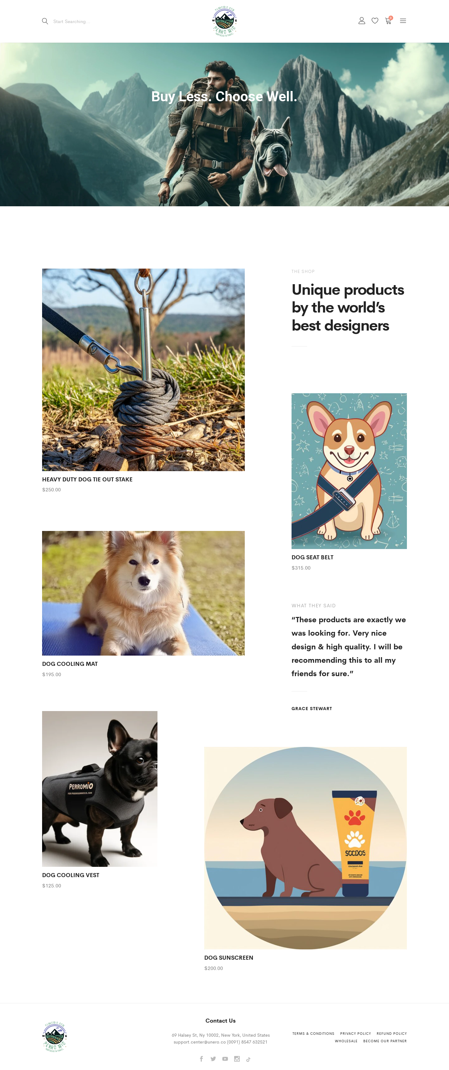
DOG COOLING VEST (70, 875)
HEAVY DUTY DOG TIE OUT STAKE (87, 479)
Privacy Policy (355, 1033)
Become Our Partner (385, 1040)
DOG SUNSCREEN (228, 957)
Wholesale (346, 1040)
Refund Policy (392, 1033)
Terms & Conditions (313, 1033)
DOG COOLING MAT (70, 663)
